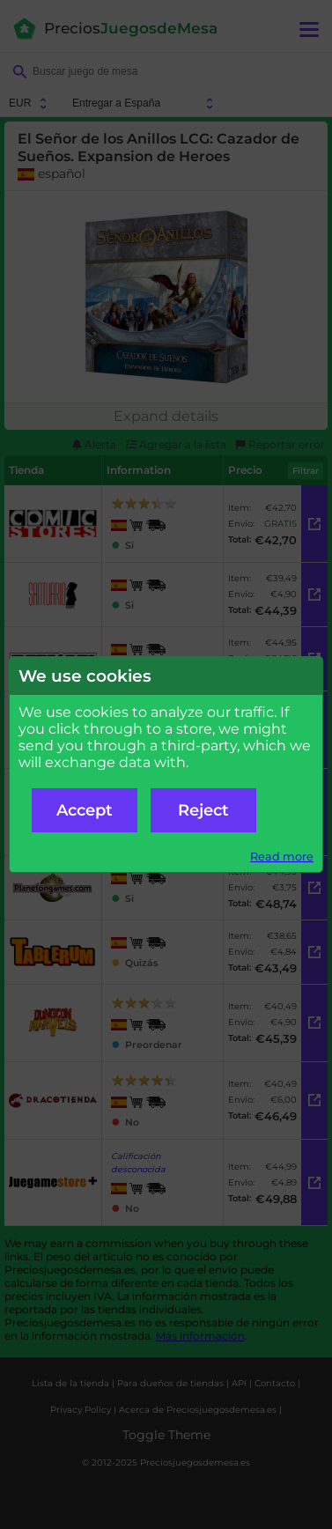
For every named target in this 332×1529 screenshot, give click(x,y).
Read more (282, 856)
